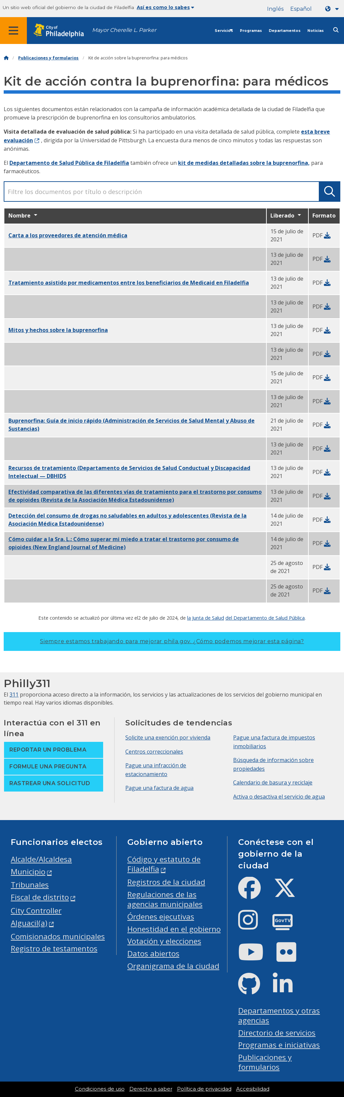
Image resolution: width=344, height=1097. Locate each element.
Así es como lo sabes (165, 7)
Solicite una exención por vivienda (167, 737)
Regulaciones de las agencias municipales (165, 899)
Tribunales (30, 884)
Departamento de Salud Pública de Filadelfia (69, 162)
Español (301, 9)
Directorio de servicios (276, 1033)
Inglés (275, 9)
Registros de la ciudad (166, 882)
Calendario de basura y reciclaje (272, 782)
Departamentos (285, 31)
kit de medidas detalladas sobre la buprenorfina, (244, 162)
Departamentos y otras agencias (279, 1015)
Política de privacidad (204, 1089)
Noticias (315, 31)
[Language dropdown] (333, 8)
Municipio (28, 871)
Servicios (224, 31)
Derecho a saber (150, 1089)
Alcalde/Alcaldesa (41, 859)
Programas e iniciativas (279, 1045)
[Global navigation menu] (13, 30)
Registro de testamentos (54, 948)
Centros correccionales (154, 751)
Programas (251, 31)
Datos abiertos (153, 953)
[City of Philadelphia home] (62, 30)
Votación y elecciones (164, 941)
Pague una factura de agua (159, 788)
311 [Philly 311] (13, 694)
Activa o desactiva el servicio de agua (279, 796)
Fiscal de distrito (40, 897)
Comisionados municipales (58, 936)
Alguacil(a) (29, 923)
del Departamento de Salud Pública (265, 617)
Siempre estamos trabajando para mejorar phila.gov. (172, 641)
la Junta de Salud (205, 617)
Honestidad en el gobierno (174, 929)
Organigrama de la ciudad (173, 966)
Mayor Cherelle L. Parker (124, 30)
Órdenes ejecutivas (160, 916)
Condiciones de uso (100, 1089)
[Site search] (336, 30)
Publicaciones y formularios (48, 58)
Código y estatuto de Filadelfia (164, 864)
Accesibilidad (252, 1089)
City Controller (36, 910)
